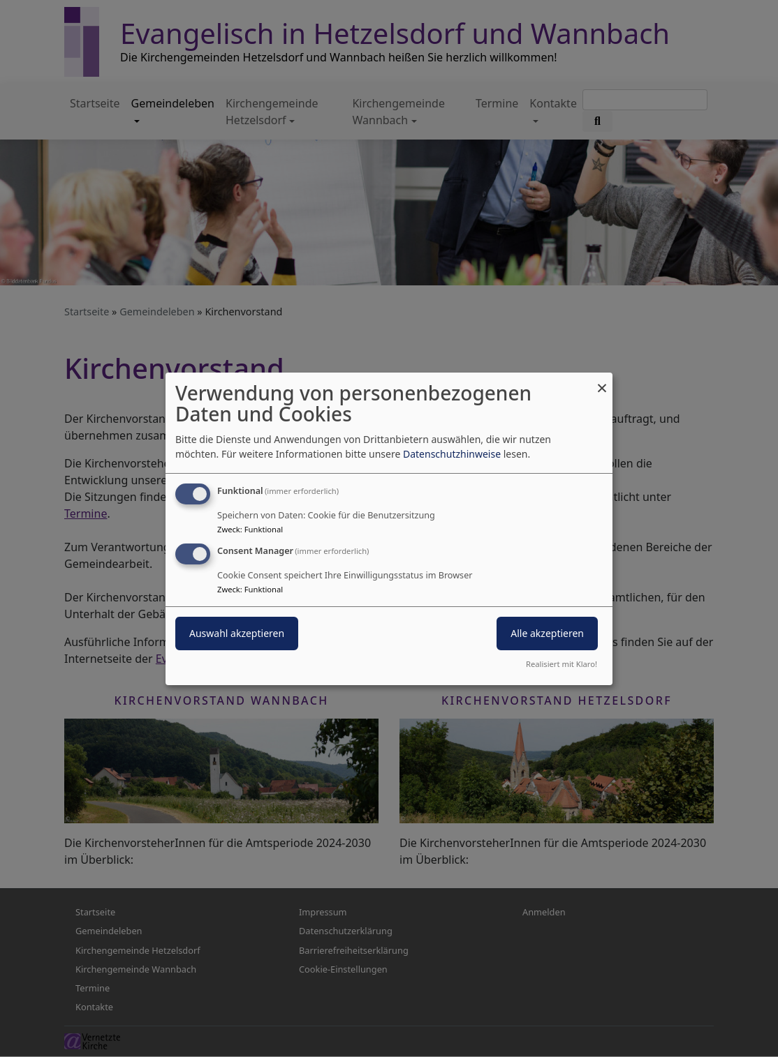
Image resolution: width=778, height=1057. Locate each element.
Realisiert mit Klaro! (561, 664)
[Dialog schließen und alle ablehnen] (602, 380)
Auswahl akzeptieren (236, 633)
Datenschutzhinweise (452, 453)
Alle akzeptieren (547, 633)
